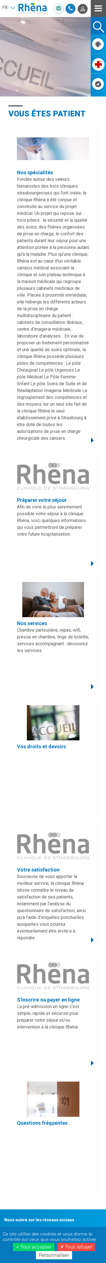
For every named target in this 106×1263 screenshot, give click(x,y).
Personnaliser (54, 1255)
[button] (8, 7)
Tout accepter (34, 1247)
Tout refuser (76, 1247)
